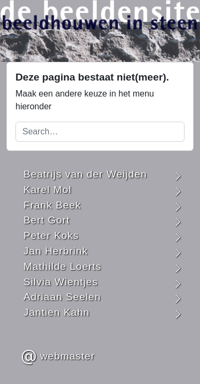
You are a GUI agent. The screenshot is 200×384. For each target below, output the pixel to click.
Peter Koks (51, 235)
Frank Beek (52, 205)
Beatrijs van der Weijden (85, 174)
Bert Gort (46, 220)
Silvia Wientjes (60, 281)
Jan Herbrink (55, 251)
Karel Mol (47, 189)
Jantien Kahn (56, 312)
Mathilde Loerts (62, 266)
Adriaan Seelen (62, 296)
